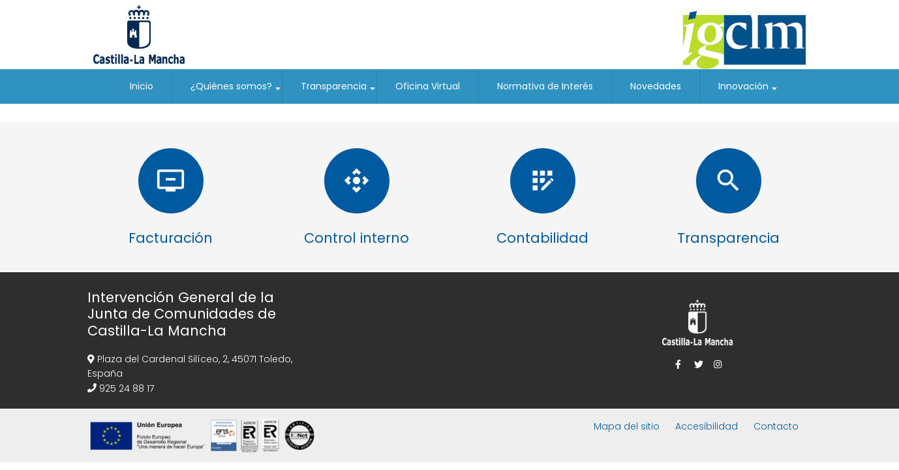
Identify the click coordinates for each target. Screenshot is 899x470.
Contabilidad (542, 237)
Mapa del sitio (627, 426)
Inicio (141, 86)
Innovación (748, 92)
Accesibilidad (706, 426)
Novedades (655, 86)
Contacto (776, 426)
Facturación (171, 237)
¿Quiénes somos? (236, 92)
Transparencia (338, 92)
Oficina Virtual (427, 86)
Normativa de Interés (545, 86)
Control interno (356, 237)
